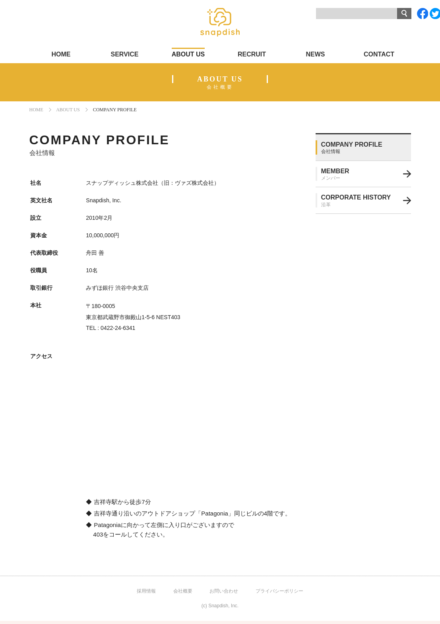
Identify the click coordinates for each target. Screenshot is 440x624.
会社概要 (182, 591)
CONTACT (379, 54)
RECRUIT (252, 54)
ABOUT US (188, 54)
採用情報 (146, 591)
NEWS (315, 54)
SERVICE (125, 54)
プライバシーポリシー (279, 591)
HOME (61, 54)
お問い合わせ (223, 591)
